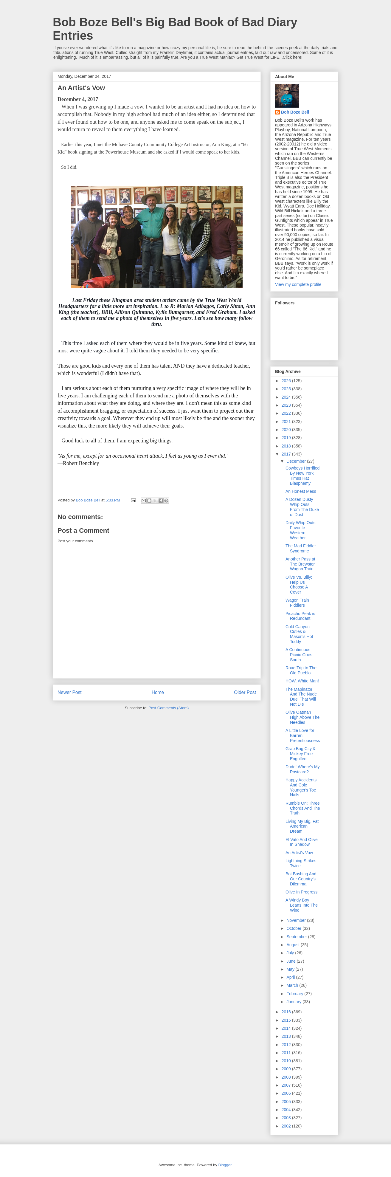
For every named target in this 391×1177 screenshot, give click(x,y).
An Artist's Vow (299, 852)
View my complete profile (298, 284)
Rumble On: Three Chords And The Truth (303, 808)
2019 (287, 437)
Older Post (245, 692)
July (290, 952)
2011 (287, 1052)
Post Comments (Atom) (168, 708)
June (291, 961)
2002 (287, 1126)
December (296, 461)
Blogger (224, 1165)
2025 (287, 388)
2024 (287, 397)
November (296, 920)
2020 (287, 429)
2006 (287, 1093)
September (297, 936)
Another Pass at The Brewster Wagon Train (300, 564)
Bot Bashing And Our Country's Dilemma (301, 878)
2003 (287, 1117)
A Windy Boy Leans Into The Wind (302, 905)
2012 (287, 1044)
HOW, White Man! (302, 681)
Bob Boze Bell (295, 112)
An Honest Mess (301, 491)
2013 (287, 1036)
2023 (287, 405)
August (293, 944)
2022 (287, 413)
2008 (287, 1077)
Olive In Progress (301, 892)
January (294, 1001)
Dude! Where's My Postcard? (303, 769)
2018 (287, 446)
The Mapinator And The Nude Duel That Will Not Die (301, 697)
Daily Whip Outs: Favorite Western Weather (301, 530)
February (295, 993)
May (290, 969)
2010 (287, 1060)
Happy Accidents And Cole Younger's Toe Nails (301, 787)
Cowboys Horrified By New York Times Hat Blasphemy (302, 475)
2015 (287, 1020)
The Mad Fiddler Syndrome (301, 548)
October (294, 928)
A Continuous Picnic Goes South (299, 654)
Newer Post (70, 692)
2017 (287, 454)
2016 (287, 1011)
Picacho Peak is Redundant (300, 616)
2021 (287, 421)
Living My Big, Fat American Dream (302, 826)
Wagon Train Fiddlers (297, 603)
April (291, 977)
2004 (287, 1109)
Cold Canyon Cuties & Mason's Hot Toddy (299, 634)
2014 (287, 1028)
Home (158, 692)
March (292, 985)
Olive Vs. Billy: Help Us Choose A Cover (299, 584)
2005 (287, 1101)
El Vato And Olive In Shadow (302, 842)
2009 (287, 1068)
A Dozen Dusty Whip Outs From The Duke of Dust (302, 507)
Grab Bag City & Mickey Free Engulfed (301, 753)
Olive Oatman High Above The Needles (302, 717)
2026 (287, 380)
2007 (287, 1085)
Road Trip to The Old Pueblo (301, 670)
